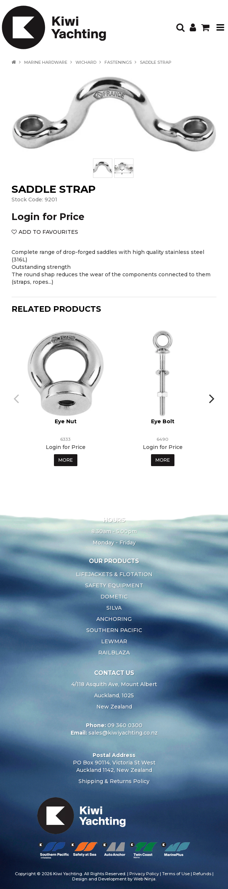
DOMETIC (114, 596)
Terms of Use (176, 873)
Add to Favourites (48, 232)
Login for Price (48, 216)
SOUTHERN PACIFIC (114, 630)
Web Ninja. (145, 879)
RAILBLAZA (114, 652)
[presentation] (17, 398)
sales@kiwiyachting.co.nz (123, 732)
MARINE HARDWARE (45, 62)
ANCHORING (114, 619)
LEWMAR (114, 641)
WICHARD (86, 62)
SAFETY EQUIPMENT (114, 585)
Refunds (202, 873)
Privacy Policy (144, 873)
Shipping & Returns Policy (114, 781)
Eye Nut (66, 421)
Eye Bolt (162, 421)
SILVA (114, 607)
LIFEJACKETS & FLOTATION (114, 574)
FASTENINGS (118, 62)
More (65, 460)
